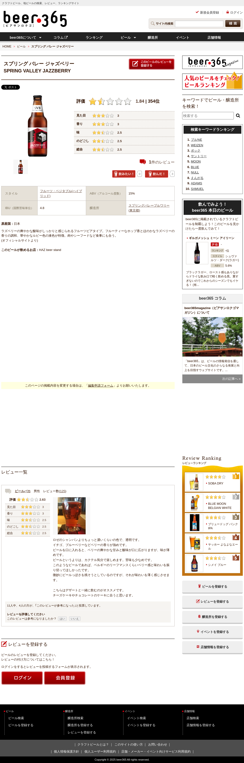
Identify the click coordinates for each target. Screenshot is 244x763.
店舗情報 (214, 37)
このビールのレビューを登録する (152, 64)
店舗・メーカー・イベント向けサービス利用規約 (156, 751)
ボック (195, 150)
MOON (196, 161)
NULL (195, 172)
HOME (6, 46)
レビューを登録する (82, 732)
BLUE (195, 167)
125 (62, 491)
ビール (126, 37)
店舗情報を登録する (201, 725)
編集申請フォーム (100, 385)
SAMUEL (197, 189)
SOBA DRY (215, 483)
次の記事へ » (231, 379)
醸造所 (153, 37)
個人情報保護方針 (66, 751)
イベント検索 (136, 718)
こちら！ (48, 659)
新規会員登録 (209, 12)
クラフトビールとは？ (93, 744)
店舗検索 (193, 718)
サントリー (199, 156)
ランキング (94, 37)
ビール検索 (16, 718)
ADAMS (196, 183)
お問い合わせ (157, 744)
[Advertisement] (88, 428)
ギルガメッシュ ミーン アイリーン (211, 238)
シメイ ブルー (217, 565)
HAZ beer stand (50, 250)
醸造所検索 (75, 718)
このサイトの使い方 (128, 744)
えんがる (197, 178)
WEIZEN (197, 145)
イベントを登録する (141, 725)
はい (62, 618)
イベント (182, 37)
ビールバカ (23, 491)
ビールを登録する (20, 725)
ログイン (236, 12)
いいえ (75, 618)
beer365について (23, 37)
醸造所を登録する (80, 725)
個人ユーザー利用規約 (100, 751)
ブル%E (196, 139)
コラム (60, 37)
